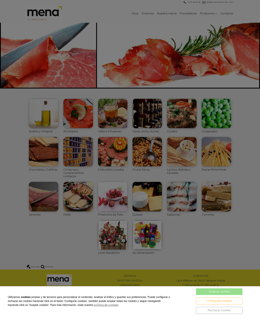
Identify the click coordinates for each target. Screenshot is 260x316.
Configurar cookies (219, 300)
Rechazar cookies (219, 310)
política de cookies (106, 305)
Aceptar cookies (219, 291)
